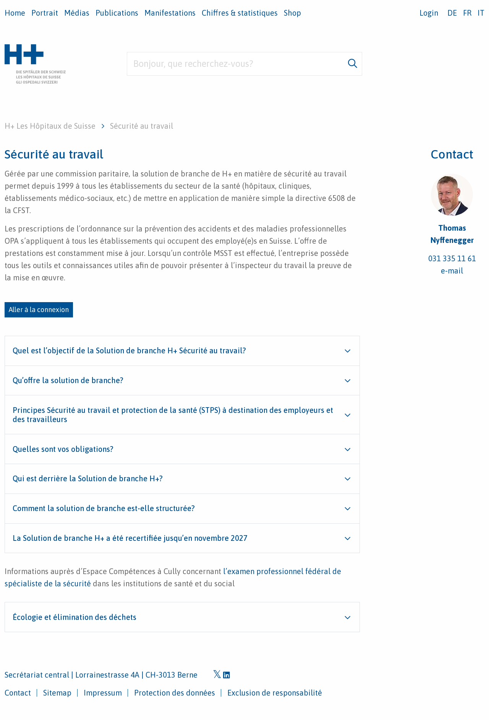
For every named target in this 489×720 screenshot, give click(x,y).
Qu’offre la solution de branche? (68, 380)
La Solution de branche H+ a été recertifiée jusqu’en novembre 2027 (130, 538)
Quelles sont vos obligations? (63, 449)
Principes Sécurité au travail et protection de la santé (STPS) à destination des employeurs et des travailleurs (173, 415)
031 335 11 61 (452, 258)
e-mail (452, 270)
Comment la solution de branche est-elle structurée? (104, 508)
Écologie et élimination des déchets (74, 617)
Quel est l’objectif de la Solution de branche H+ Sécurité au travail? (129, 350)
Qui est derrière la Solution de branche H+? (88, 478)
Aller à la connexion (39, 310)
